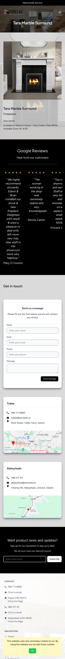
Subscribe (54, 500)
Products (12, 589)
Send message (49, 320)
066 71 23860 (18, 354)
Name (9, 266)
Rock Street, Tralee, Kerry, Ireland (27, 364)
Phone (9, 290)
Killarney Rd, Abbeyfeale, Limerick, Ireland (32, 429)
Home (11, 577)
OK (32, 651)
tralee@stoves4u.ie (21, 359)
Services (12, 594)
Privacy (11, 615)
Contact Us (13, 600)
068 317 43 (17, 419)
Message (11, 302)
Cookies (12, 621)
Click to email (15, 533)
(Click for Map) (15, 542)
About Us (12, 583)
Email (9, 278)
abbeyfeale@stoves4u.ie (23, 424)
